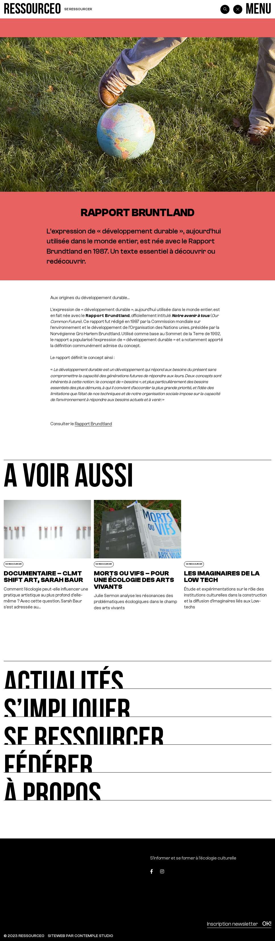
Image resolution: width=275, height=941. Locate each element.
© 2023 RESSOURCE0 (24, 936)
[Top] (254, 873)
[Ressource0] (32, 9)
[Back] (237, 9)
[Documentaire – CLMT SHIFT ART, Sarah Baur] (47, 555)
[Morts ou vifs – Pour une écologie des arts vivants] (137, 555)
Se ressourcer (78, 9)
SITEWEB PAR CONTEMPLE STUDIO (80, 936)
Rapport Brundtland (93, 424)
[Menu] (258, 9)
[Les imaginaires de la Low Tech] (227, 555)
